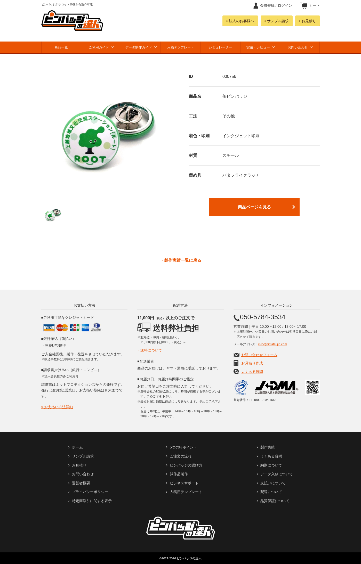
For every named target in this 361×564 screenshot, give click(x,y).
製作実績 (267, 447)
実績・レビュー (258, 47)
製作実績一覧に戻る (182, 260)
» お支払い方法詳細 (57, 407)
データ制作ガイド (138, 47)
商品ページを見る (254, 207)
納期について (271, 465)
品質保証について (274, 501)
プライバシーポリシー (90, 492)
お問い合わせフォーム (259, 355)
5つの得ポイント (183, 447)
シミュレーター (220, 47)
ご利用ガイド (99, 47)
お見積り (309, 21)
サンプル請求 (278, 21)
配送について (271, 492)
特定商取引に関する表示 (92, 501)
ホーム (77, 447)
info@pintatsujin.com (272, 344)
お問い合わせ (298, 47)
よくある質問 (252, 372)
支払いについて (273, 483)
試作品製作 (179, 474)
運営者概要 (81, 483)
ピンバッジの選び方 (186, 465)
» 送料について (149, 350)
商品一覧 (61, 47)
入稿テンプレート (180, 47)
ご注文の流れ (180, 456)
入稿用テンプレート (186, 492)
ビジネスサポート (184, 483)
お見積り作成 (252, 363)
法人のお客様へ (241, 21)
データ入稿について (276, 474)
